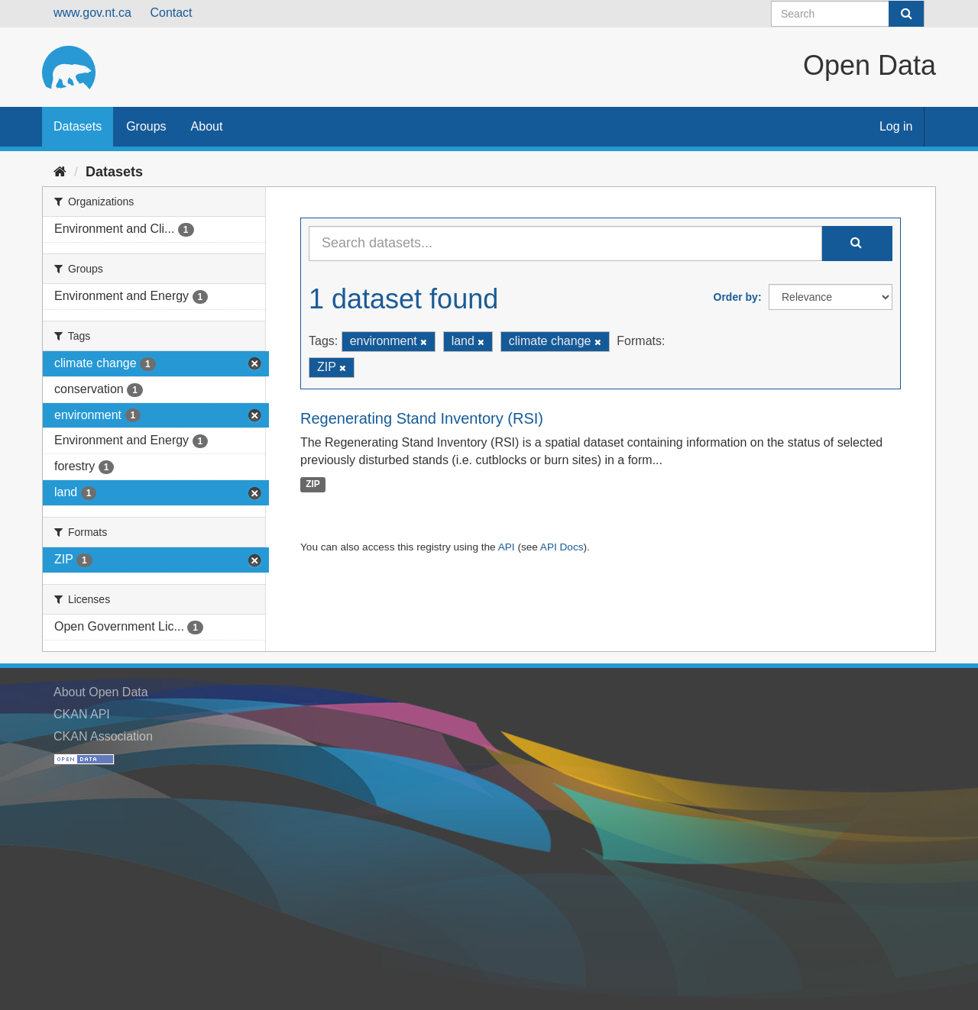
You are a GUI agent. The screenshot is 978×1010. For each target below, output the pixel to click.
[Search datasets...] (565, 243)
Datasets (77, 126)
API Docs (562, 547)
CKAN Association (103, 736)
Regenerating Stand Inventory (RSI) (421, 418)
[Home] (59, 171)
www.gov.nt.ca (92, 12)
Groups (146, 126)
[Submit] (906, 14)
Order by (736, 297)
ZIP (313, 484)
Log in (896, 126)
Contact (171, 12)
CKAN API (81, 714)
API (506, 547)
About (207, 126)
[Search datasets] (848, 14)
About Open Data (100, 692)
